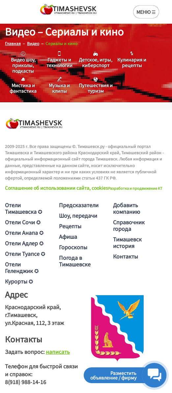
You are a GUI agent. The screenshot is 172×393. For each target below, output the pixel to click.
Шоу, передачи (78, 215)
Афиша (68, 236)
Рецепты (70, 226)
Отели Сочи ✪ (23, 222)
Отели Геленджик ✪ (22, 267)
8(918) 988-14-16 (25, 382)
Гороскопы (73, 247)
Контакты (125, 256)
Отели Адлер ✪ (24, 243)
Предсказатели (79, 205)
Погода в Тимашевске (75, 260)
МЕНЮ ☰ (146, 12)
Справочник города (129, 225)
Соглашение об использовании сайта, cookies (56, 187)
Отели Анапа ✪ (24, 232)
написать (58, 352)
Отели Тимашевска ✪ (23, 208)
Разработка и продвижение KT (135, 188)
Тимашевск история (127, 242)
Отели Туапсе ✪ (25, 253)
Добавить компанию (126, 208)
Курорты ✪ (19, 281)
